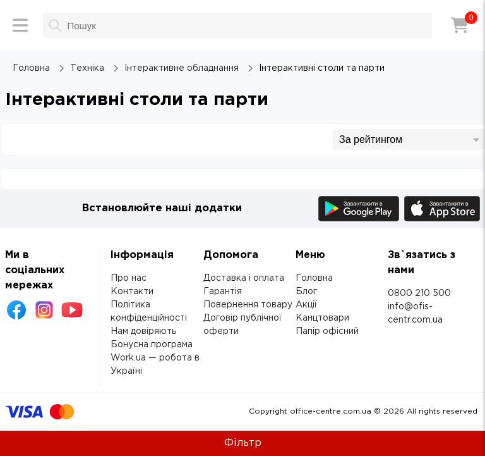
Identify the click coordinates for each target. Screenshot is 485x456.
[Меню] (20, 25)
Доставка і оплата (243, 278)
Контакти (132, 291)
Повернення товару (247, 305)
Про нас (129, 278)
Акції (306, 305)
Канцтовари (322, 318)
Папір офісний (327, 331)
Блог (306, 291)
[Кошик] (460, 25)
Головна (314, 278)
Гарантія (222, 291)
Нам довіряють (143, 331)
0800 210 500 (419, 293)
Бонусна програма (152, 344)
